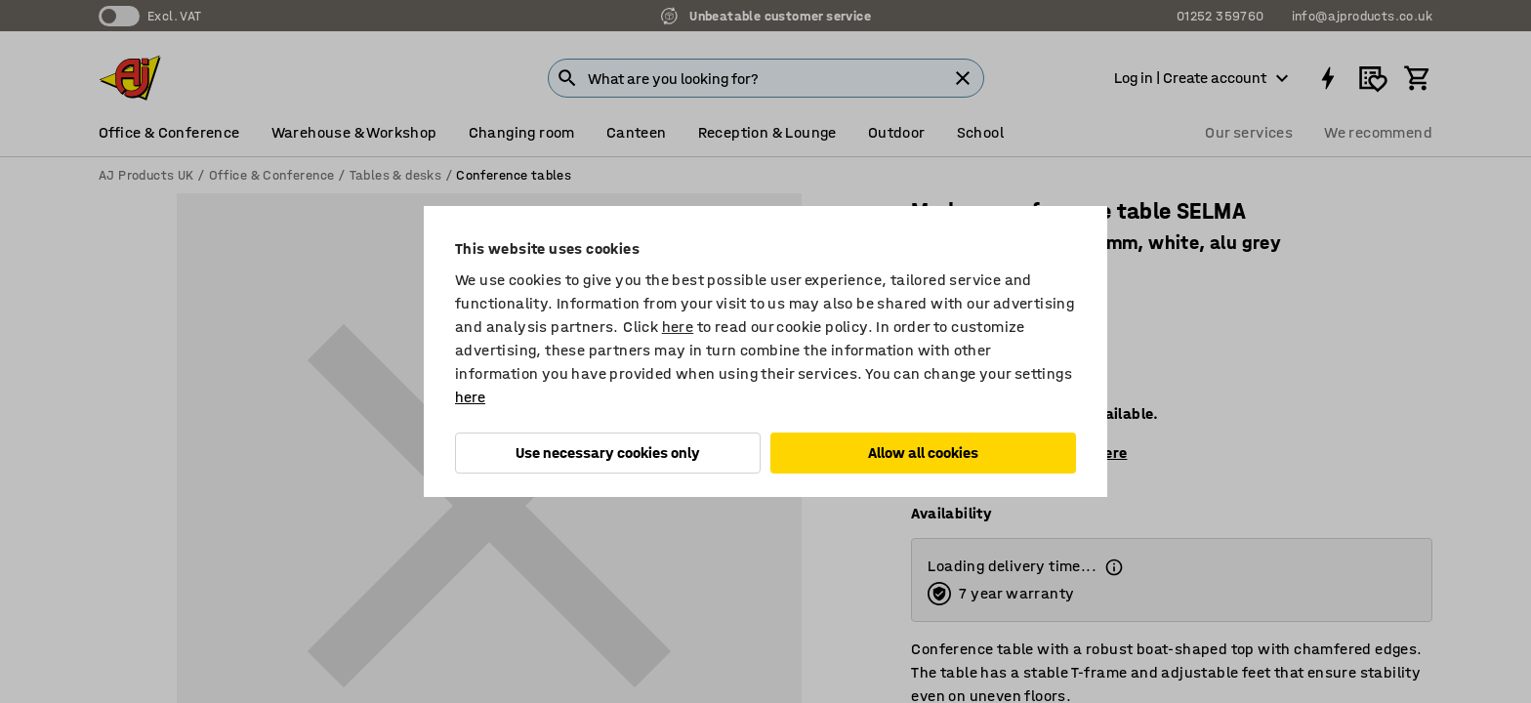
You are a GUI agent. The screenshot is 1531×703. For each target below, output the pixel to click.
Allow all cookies (923, 452)
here (678, 326)
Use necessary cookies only (608, 452)
